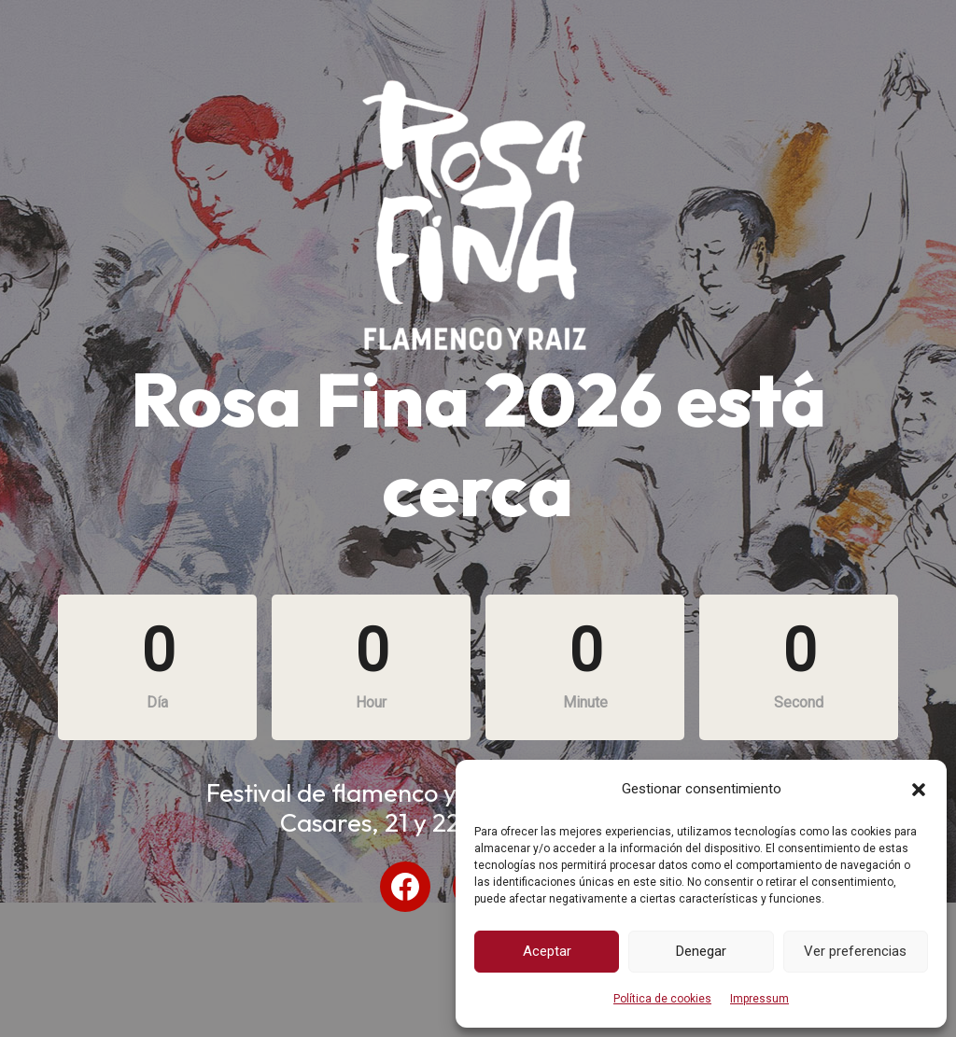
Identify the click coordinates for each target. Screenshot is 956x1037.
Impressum (759, 998)
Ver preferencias (855, 951)
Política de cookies (662, 998)
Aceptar (547, 951)
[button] (918, 789)
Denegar (701, 951)
